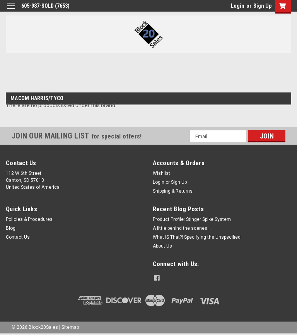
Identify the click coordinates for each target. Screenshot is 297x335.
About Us (162, 246)
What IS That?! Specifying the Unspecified (197, 237)
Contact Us (18, 237)
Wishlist (161, 173)
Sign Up (262, 6)
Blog (10, 228)
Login (237, 6)
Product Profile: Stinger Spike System (192, 219)
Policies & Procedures (29, 219)
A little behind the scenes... (182, 228)
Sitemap (70, 327)
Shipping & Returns (173, 191)
